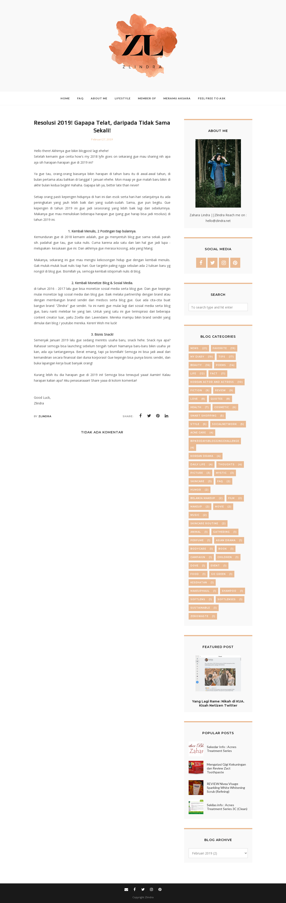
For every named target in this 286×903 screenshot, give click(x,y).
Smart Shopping (203, 415)
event (215, 565)
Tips (221, 356)
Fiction (196, 390)
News (194, 348)
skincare (197, 481)
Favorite (220, 348)
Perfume (197, 540)
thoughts (226, 464)
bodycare (198, 548)
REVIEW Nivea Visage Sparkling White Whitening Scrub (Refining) (226, 787)
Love (194, 398)
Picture (196, 472)
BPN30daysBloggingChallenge (214, 441)
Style (194, 424)
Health (195, 407)
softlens (197, 599)
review (220, 390)
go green (218, 574)
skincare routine (204, 523)
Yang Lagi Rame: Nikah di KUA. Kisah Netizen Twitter (218, 703)
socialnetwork (224, 424)
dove (194, 565)
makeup (196, 506)
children (225, 557)
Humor (195, 489)
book (222, 548)
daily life (197, 464)
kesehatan (198, 582)
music (194, 515)
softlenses (227, 599)
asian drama (225, 540)
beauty (196, 365)
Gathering (221, 531)
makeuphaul (200, 590)
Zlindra (149, 897)
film (231, 498)
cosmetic (221, 407)
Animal (195, 531)
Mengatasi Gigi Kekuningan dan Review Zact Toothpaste (226, 768)
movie (219, 506)
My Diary (197, 356)
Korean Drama (201, 456)
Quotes (217, 398)
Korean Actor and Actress (212, 382)
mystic (221, 472)
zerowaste (199, 616)
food (194, 574)
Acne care (198, 432)
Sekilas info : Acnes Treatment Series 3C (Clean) (227, 807)
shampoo (229, 590)
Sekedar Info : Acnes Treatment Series (221, 749)
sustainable (200, 607)
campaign (197, 557)
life (193, 373)
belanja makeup (202, 498)
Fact (214, 373)
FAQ (220, 481)
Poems (221, 365)
